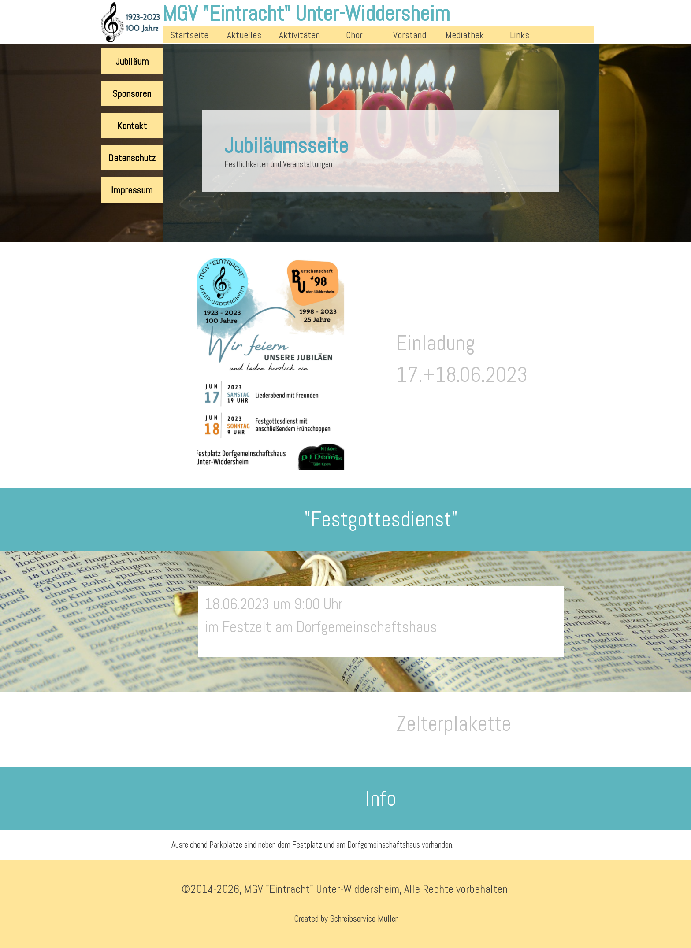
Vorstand (409, 35)
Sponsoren (131, 94)
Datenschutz (132, 158)
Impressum (131, 190)
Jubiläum (132, 61)
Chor (354, 35)
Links (519, 35)
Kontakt (132, 126)
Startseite (189, 35)
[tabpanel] (489, 365)
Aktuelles (244, 35)
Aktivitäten (299, 35)
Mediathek (465, 35)
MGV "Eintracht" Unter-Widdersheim (306, 13)
